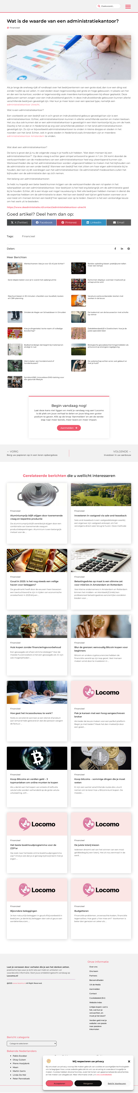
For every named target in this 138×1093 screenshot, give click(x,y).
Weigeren (88, 1083)
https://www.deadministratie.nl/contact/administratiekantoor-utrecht (46, 207)
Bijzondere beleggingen (23, 911)
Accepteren (59, 1083)
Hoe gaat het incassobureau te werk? (31, 713)
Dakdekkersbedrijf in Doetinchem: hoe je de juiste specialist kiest (107, 330)
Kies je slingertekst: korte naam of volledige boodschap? (43, 330)
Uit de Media (95, 985)
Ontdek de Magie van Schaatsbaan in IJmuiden (45, 312)
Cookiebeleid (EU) (97, 998)
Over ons (93, 967)
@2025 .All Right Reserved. (24, 994)
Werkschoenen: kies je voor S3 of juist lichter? (44, 264)
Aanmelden (94, 989)
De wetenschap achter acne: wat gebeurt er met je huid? (107, 362)
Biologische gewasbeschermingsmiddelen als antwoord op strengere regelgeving (108, 346)
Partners (93, 976)
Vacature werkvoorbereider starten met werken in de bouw (105, 297)
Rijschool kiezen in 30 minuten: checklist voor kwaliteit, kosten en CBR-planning (35, 297)
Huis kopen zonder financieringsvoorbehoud (35, 647)
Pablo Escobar (20, 1056)
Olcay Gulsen (19, 1060)
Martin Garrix (19, 1071)
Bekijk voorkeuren (117, 1083)
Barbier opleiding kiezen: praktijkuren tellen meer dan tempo (107, 265)
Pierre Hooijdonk (21, 1064)
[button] (129, 1061)
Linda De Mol (19, 1075)
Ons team (93, 971)
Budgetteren (81, 911)
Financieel (15, 28)
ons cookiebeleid (104, 1075)
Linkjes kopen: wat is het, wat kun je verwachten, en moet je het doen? (98, 1011)
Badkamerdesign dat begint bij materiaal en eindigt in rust (43, 346)
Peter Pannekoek (21, 1079)
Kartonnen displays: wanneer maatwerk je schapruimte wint (106, 281)
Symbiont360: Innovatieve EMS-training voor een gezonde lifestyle (44, 378)
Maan (15, 1068)
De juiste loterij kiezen (86, 845)
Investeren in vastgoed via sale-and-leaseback (100, 515)
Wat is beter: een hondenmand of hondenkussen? (39, 362)
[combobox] (108, 6)
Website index (95, 1003)
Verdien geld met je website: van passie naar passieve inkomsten (98, 1025)
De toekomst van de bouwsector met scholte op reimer (108, 313)
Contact (93, 994)
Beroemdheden (96, 980)
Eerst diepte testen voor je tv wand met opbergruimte (32, 280)
